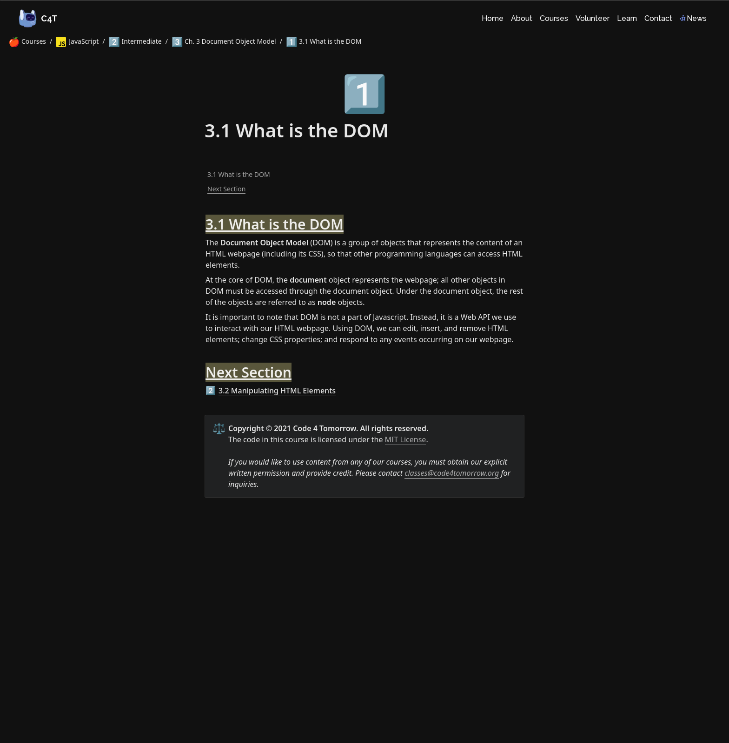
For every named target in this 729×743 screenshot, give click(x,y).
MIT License (405, 439)
